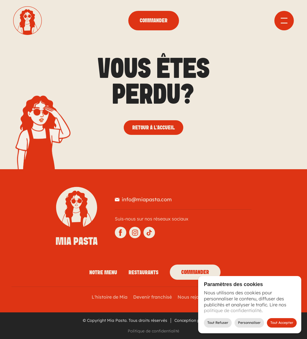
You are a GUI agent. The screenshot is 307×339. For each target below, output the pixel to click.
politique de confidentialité (232, 310)
